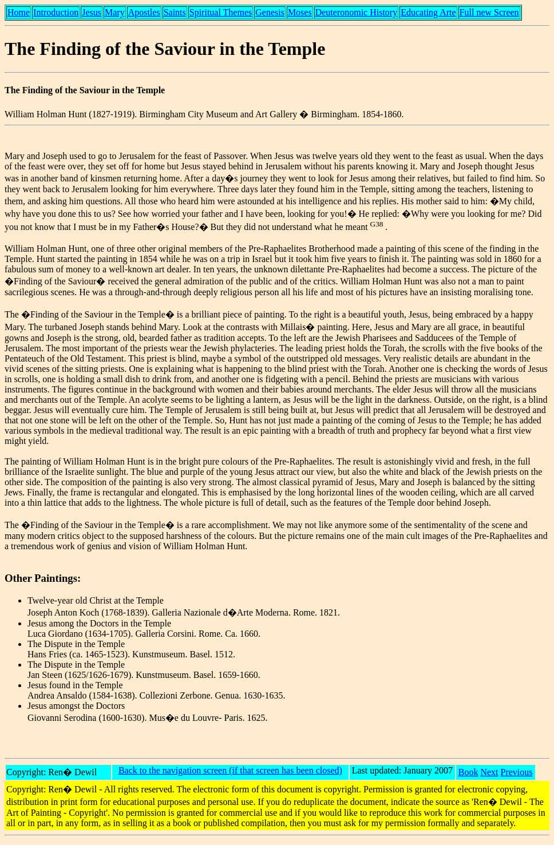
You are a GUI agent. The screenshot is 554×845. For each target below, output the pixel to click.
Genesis (269, 12)
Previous (517, 772)
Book (468, 772)
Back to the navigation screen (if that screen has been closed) (230, 770)
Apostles (144, 12)
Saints (175, 12)
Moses (300, 12)
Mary (115, 12)
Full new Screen (489, 12)
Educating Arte (428, 12)
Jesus (91, 12)
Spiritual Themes (220, 12)
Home (18, 12)
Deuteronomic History (356, 12)
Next (489, 772)
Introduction (55, 12)
